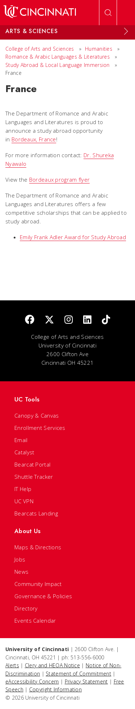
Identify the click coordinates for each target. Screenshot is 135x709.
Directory (26, 608)
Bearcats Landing (36, 513)
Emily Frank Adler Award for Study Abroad (73, 237)
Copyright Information (55, 689)
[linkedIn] (87, 320)
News (21, 571)
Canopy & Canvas (36, 415)
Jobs (19, 559)
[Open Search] (108, 12)
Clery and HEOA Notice (52, 665)
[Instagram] (68, 320)
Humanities (98, 48)
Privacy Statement (86, 681)
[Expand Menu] (126, 31)
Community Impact (38, 583)
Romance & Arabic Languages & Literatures (57, 56)
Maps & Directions (37, 547)
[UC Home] (40, 12)
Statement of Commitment (78, 673)
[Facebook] (29, 320)
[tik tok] (106, 320)
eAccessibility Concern (32, 681)
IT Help (22, 488)
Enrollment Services (40, 427)
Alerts (12, 665)
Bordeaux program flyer (59, 179)
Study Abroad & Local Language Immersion (57, 65)
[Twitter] (49, 320)
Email (21, 440)
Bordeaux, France (34, 139)
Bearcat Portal (32, 464)
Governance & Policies (43, 596)
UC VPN (23, 501)
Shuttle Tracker (33, 476)
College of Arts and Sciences (39, 48)
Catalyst (24, 452)
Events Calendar (35, 620)
